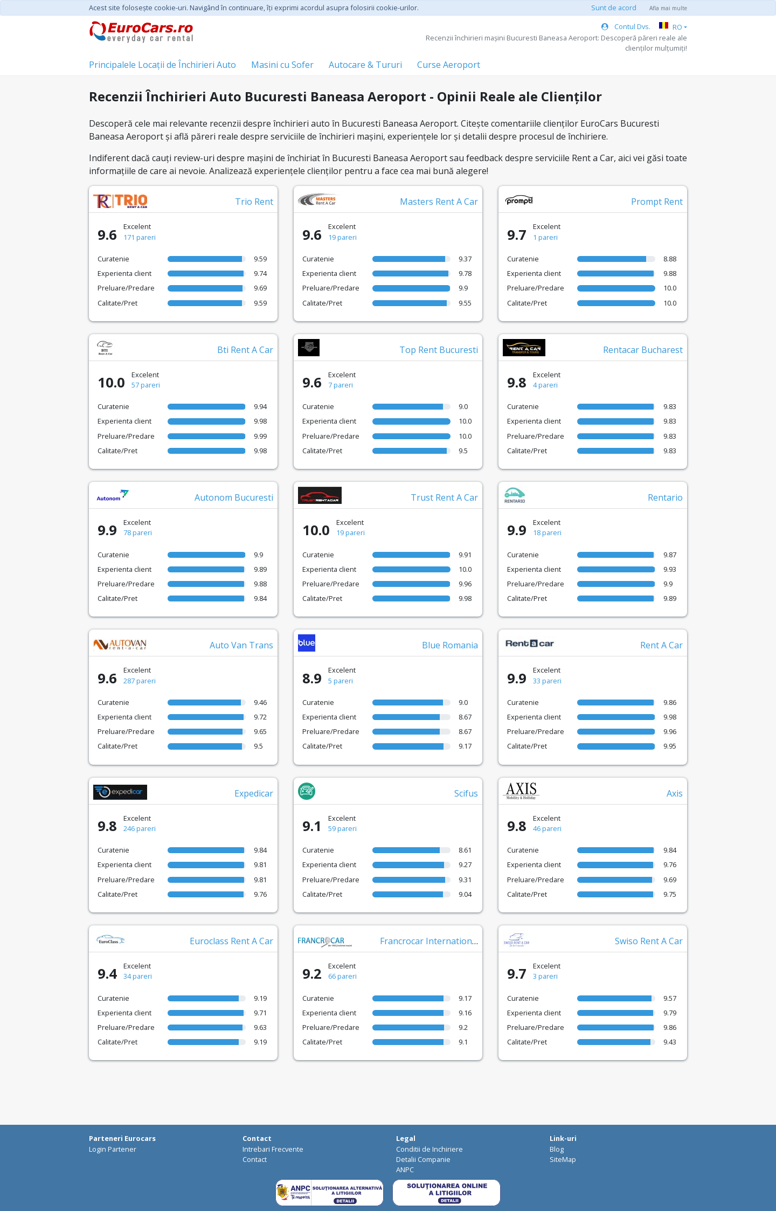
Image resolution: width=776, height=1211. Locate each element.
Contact (254, 1159)
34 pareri (137, 976)
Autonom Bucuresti (234, 497)
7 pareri (340, 385)
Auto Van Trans (241, 645)
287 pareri (139, 681)
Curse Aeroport (448, 65)
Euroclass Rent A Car (231, 941)
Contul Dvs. (625, 26)
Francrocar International (429, 941)
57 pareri (145, 385)
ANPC (405, 1169)
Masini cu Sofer (282, 65)
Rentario (665, 497)
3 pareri (545, 976)
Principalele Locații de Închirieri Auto (162, 65)
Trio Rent (254, 201)
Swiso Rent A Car (649, 941)
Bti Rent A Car (245, 350)
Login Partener (112, 1149)
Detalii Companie (423, 1159)
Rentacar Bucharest (643, 350)
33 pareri (547, 681)
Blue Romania (450, 645)
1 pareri (545, 237)
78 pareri (137, 532)
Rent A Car (661, 645)
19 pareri (342, 237)
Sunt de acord (613, 7)
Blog (557, 1149)
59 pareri (342, 828)
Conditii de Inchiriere (429, 1149)
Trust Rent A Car (444, 497)
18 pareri (547, 532)
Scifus (466, 793)
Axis (675, 793)
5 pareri (340, 681)
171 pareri (139, 237)
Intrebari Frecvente (272, 1149)
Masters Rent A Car (439, 201)
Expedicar (253, 793)
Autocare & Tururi (365, 65)
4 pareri (545, 385)
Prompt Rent (657, 201)
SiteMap (563, 1159)
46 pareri (547, 828)
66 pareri (342, 976)
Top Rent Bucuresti (438, 350)
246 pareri (139, 828)
